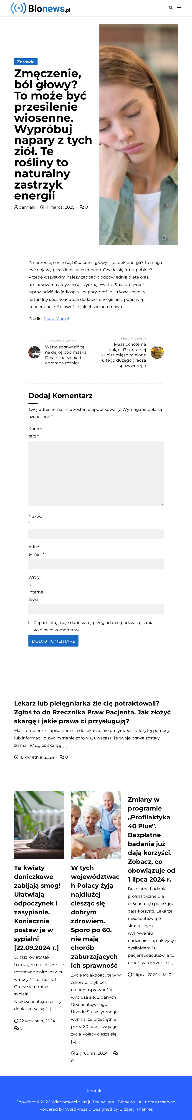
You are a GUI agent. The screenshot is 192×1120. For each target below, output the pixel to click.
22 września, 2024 (35, 1020)
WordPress (76, 1109)
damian (25, 207)
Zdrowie (26, 61)
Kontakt (95, 1090)
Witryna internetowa (35, 588)
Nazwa (35, 520)
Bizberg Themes (136, 1109)
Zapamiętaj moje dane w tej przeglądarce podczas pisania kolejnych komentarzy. (94, 626)
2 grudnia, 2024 (90, 1053)
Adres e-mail (36, 550)
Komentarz (35, 432)
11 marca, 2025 (58, 207)
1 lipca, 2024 (143, 974)
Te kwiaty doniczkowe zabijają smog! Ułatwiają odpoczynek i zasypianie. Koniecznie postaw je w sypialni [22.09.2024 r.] (37, 908)
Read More (55, 318)
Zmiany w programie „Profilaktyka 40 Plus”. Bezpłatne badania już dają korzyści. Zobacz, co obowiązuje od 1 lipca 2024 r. (151, 839)
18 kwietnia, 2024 (35, 757)
